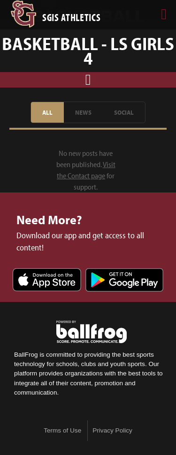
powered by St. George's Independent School (91, 332)
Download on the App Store (47, 280)
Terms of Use (62, 430)
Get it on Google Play (124, 280)
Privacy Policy (112, 430)
